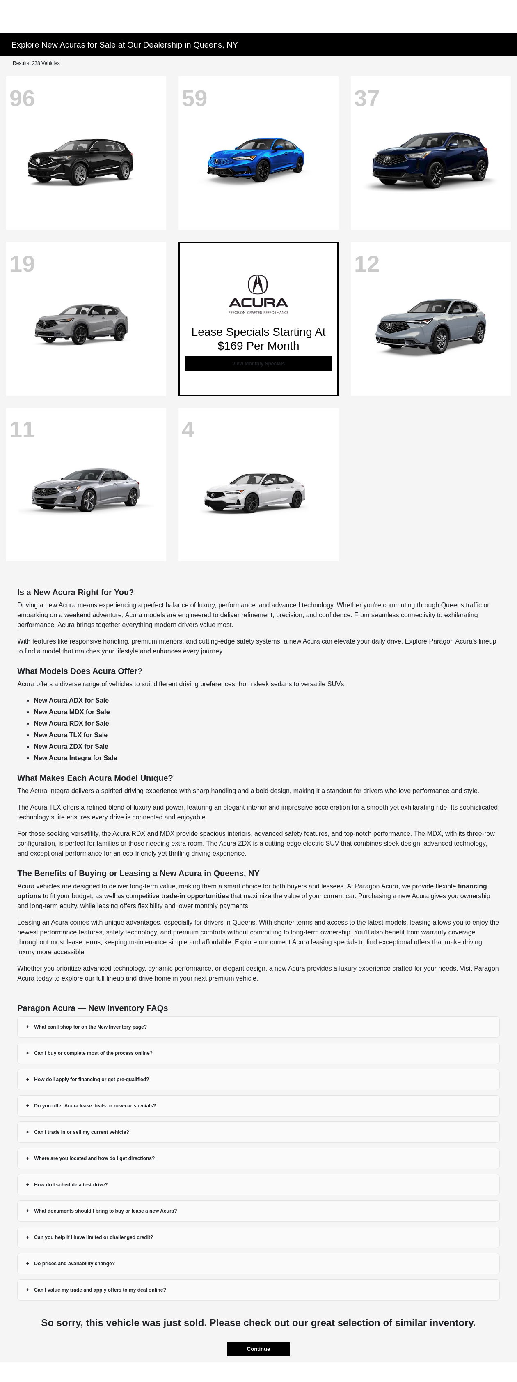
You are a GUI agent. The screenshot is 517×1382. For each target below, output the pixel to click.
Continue (258, 1349)
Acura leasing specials (324, 942)
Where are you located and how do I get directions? (94, 1158)
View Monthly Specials (258, 364)
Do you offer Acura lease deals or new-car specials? (95, 1106)
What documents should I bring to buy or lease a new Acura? (105, 1211)
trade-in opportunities (195, 896)
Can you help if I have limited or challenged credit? (93, 1237)
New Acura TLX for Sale (71, 734)
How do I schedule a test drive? (71, 1185)
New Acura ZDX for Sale (71, 746)
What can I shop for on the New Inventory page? (90, 1027)
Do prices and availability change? (74, 1264)
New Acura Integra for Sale (75, 757)
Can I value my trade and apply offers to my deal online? (100, 1290)
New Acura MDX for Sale (72, 711)
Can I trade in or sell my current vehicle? (81, 1132)
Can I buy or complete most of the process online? (93, 1053)
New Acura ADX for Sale (71, 700)
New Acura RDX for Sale (71, 723)
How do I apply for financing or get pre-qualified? (91, 1079)
